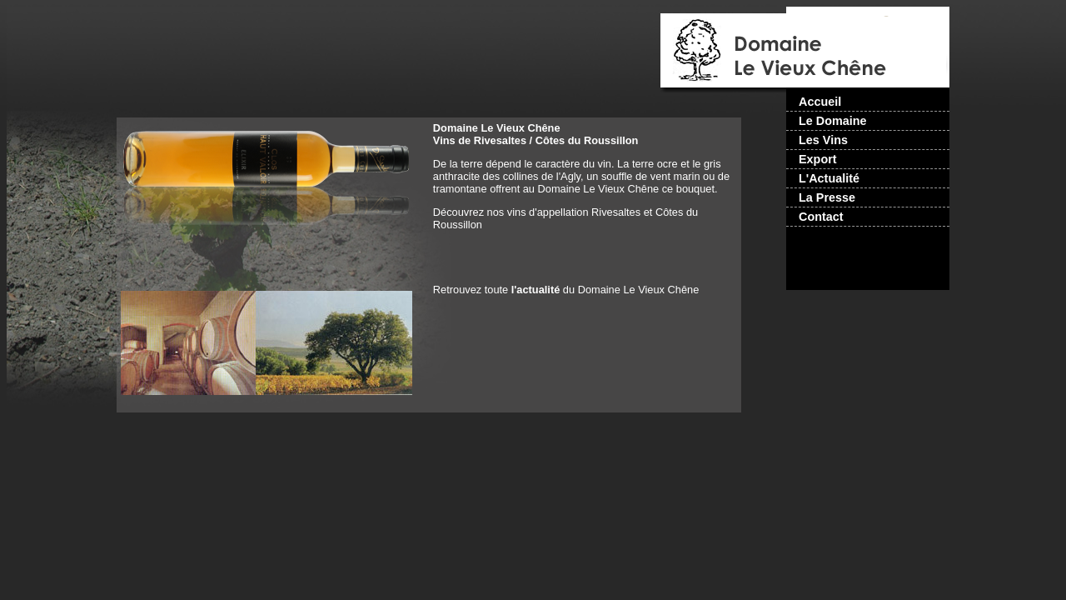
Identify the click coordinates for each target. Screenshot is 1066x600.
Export (818, 159)
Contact (821, 216)
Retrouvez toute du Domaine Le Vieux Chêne (566, 289)
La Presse (827, 197)
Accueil (820, 101)
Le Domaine (833, 121)
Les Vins (823, 140)
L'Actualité (829, 178)
